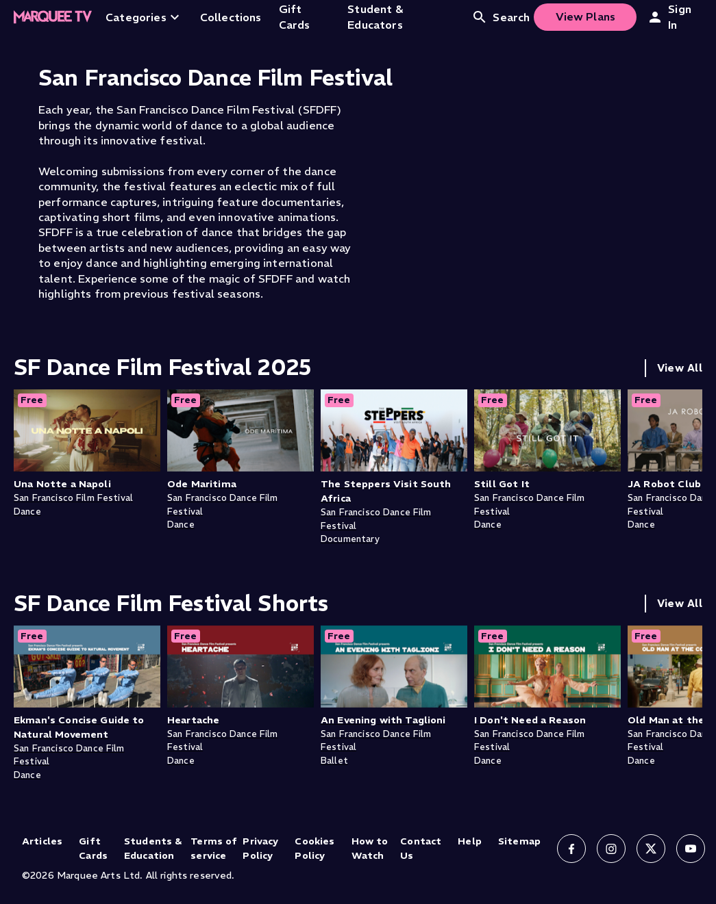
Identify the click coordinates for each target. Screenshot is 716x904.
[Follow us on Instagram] (611, 848)
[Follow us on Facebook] (571, 848)
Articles (42, 841)
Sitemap (519, 841)
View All (679, 367)
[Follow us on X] (651, 848)
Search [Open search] (500, 17)
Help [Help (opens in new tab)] (470, 841)
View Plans (586, 16)
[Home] (53, 17)
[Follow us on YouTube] (690, 848)
